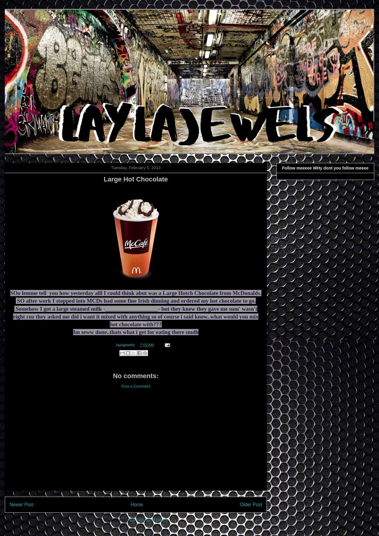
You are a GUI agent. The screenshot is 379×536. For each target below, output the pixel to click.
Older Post (251, 504)
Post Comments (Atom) (147, 520)
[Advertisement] (136, 444)
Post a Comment (135, 386)
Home (137, 504)
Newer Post (22, 504)
